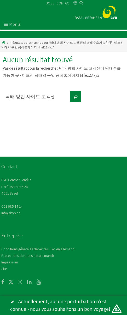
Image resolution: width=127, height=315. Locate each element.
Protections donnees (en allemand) (27, 255)
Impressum (9, 262)
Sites (4, 268)
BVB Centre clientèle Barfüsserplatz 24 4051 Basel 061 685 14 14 (16, 193)
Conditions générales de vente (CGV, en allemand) (38, 249)
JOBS (50, 3)
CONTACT (63, 3)
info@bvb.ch (10, 213)
